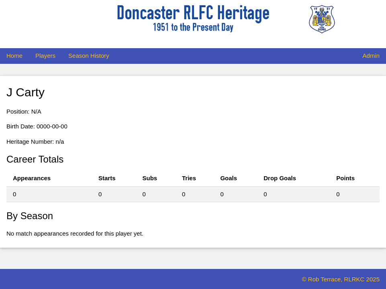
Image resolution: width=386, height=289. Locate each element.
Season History (88, 55)
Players (45, 55)
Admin (371, 55)
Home (14, 55)
